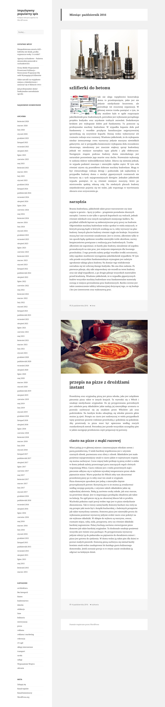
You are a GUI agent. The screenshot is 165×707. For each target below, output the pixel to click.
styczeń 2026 (22, 134)
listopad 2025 (22, 142)
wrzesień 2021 (23, 319)
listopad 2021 (22, 311)
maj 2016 (21, 521)
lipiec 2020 (21, 374)
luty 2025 (21, 176)
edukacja (21, 609)
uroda (19, 655)
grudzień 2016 (23, 496)
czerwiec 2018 (23, 433)
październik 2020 (24, 361)
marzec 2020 (22, 382)
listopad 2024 (22, 189)
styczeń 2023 (22, 264)
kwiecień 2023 (23, 256)
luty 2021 (21, 349)
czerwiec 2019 (23, 399)
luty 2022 (21, 302)
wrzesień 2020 (23, 365)
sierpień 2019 (22, 395)
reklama (20, 630)
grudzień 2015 (23, 538)
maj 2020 (21, 378)
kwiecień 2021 (23, 340)
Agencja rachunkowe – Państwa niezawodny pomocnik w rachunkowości (30, 61)
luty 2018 (21, 445)
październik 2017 (24, 458)
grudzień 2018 (23, 416)
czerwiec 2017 (23, 471)
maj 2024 (21, 214)
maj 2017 (21, 475)
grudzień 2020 (23, 357)
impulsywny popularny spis (27, 12)
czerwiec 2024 (23, 210)
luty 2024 (21, 226)
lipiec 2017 (21, 467)
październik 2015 (24, 547)
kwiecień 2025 (23, 168)
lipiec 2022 (21, 281)
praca (19, 626)
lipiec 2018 (21, 429)
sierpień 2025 (22, 151)
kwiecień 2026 (23, 121)
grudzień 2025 (23, 138)
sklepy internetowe (25, 647)
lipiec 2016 (21, 513)
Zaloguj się (21, 684)
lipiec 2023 (21, 248)
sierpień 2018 (22, 424)
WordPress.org (23, 697)
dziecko (20, 605)
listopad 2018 (22, 420)
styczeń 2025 (22, 180)
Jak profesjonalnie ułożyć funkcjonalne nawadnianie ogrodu (28, 91)
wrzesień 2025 (23, 146)
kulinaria (21, 617)
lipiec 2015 (21, 559)
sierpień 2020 (22, 370)
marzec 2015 (22, 572)
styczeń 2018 (22, 450)
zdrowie (20, 668)
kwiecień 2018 (23, 437)
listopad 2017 (22, 454)
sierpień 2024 (22, 201)
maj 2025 (21, 163)
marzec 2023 (22, 260)
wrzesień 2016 (23, 504)
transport (21, 651)
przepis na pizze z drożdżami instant (99, 384)
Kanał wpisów (23, 689)
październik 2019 (24, 391)
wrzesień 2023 (23, 239)
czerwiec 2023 (23, 252)
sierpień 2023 (22, 243)
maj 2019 (21, 403)
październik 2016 (24, 500)
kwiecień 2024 (23, 218)
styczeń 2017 (22, 492)
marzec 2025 (22, 172)
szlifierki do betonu (89, 87)
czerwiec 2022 (23, 285)
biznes (20, 596)
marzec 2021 (22, 344)
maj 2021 (21, 336)
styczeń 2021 (22, 353)
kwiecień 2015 (23, 568)
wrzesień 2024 (23, 197)
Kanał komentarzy (24, 693)
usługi (19, 660)
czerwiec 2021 (23, 332)
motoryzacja (22, 622)
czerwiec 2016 (23, 517)
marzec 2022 (22, 298)
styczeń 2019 (22, 412)
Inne (19, 613)
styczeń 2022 (22, 306)
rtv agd (20, 643)
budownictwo (22, 601)
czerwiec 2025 (23, 159)
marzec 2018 (22, 441)
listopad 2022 (22, 269)
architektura (22, 588)
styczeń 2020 (22, 387)
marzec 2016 (22, 525)
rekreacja (21, 639)
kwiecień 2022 (23, 294)
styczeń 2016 (22, 534)
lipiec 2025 (21, 155)
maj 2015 (21, 563)
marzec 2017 (22, 483)
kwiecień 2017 (23, 479)
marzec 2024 (22, 222)
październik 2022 (24, 273)
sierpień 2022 (22, 277)
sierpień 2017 (22, 462)
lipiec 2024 (21, 205)
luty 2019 (21, 408)
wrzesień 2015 (23, 551)
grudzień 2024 (23, 184)
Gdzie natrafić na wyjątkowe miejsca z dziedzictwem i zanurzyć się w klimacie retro (29, 82)
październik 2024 (24, 193)
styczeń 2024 (22, 231)
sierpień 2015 (22, 555)
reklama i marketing (25, 634)
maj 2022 (21, 290)
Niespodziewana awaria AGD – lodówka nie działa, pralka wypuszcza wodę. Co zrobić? (29, 51)
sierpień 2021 (22, 323)
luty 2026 (21, 130)
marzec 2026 (22, 125)
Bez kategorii (22, 592)
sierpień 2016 (22, 509)
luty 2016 (21, 530)
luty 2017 (21, 488)
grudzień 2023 (23, 235)
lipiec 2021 (21, 328)
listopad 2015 (22, 542)
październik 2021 (24, 315)
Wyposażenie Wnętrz (26, 664)
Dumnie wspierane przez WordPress (84, 624)
